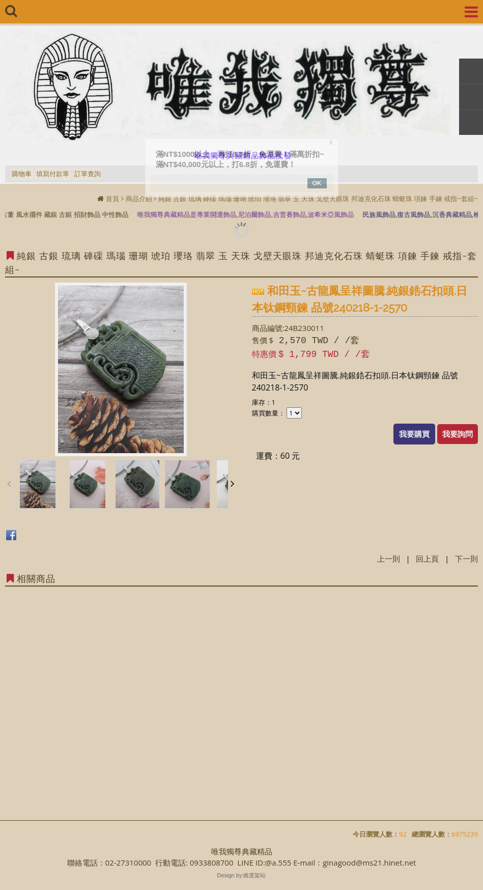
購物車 (22, 173)
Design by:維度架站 (241, 875)
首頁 (112, 198)
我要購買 (414, 434)
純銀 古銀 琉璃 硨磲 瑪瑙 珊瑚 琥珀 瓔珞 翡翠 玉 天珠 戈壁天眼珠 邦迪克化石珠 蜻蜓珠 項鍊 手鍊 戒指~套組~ (318, 198)
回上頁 (427, 558)
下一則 (466, 558)
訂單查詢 (87, 173)
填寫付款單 (52, 173)
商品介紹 (139, 198)
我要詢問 (457, 434)
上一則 (388, 558)
